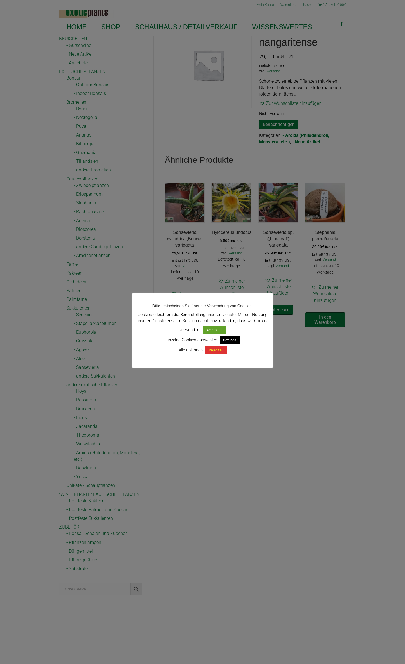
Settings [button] (229, 340)
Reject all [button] (216, 350)
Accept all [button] (214, 330)
